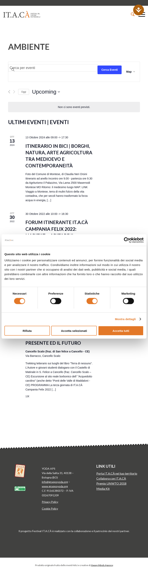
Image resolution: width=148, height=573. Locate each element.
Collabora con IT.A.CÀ (111, 478)
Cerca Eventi (109, 69)
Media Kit (103, 488)
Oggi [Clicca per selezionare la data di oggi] (23, 92)
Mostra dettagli (125, 319)
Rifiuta (27, 330)
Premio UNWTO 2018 (111, 483)
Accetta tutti (121, 330)
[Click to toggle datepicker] (46, 92)
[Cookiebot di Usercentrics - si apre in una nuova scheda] (127, 240)
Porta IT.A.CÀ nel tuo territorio (116, 473)
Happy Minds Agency (102, 565)
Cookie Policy (50, 508)
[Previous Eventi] (9, 92)
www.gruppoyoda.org (55, 486)
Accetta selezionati (74, 330)
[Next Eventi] (14, 92)
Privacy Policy (50, 501)
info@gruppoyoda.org (55, 481)
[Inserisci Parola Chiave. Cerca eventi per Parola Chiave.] (53, 68)
